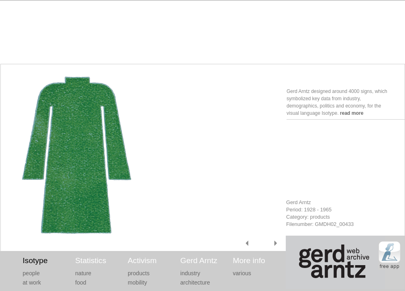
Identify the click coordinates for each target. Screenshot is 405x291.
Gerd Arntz (198, 260)
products (139, 273)
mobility (137, 282)
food (80, 282)
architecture (195, 282)
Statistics (90, 260)
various (242, 273)
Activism (142, 260)
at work (32, 282)
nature (83, 273)
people (31, 273)
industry (190, 273)
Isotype (35, 260)
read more (351, 113)
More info (249, 260)
